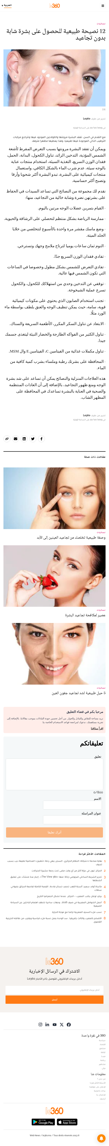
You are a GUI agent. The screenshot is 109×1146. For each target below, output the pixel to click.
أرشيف (103, 1098)
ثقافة (103, 1052)
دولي (104, 1068)
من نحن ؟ (101, 1079)
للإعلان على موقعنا (97, 1087)
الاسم (97, 798)
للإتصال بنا (101, 1095)
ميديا (103, 1056)
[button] (101, 1138)
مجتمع (102, 1048)
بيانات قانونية (100, 1091)
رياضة (103, 1060)
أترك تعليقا (54, 832)
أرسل (54, 999)
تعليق (97, 756)
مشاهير (102, 1064)
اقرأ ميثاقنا (97, 728)
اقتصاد (103, 1044)
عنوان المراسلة (91, 813)
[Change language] (7, 5)
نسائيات (101, 23)
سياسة (102, 1040)
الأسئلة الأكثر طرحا (98, 1083)
